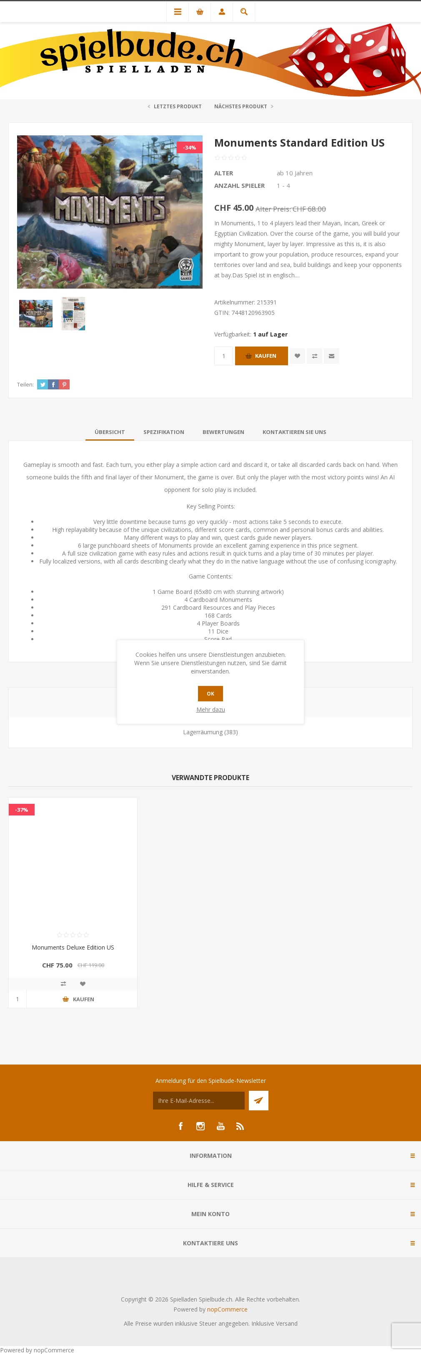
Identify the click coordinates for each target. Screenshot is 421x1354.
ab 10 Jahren (295, 173)
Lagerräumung (203, 732)
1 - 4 (283, 185)
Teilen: (25, 384)
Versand (287, 1323)
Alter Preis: (273, 209)
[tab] (109, 432)
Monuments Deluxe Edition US (73, 947)
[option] (36, 313)
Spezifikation (163, 432)
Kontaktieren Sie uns (294, 432)
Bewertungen (223, 432)
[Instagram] (200, 1126)
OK (210, 693)
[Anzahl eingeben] (223, 356)
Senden (258, 1100)
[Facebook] (180, 1126)
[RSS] (240, 1126)
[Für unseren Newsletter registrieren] (199, 1101)
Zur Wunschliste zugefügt (297, 356)
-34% (189, 147)
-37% (21, 809)
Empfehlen (331, 356)
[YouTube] (220, 1126)
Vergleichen (314, 356)
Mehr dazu (210, 709)
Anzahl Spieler (239, 185)
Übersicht (110, 432)
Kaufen (265, 355)
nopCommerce (227, 1309)
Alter (223, 173)
